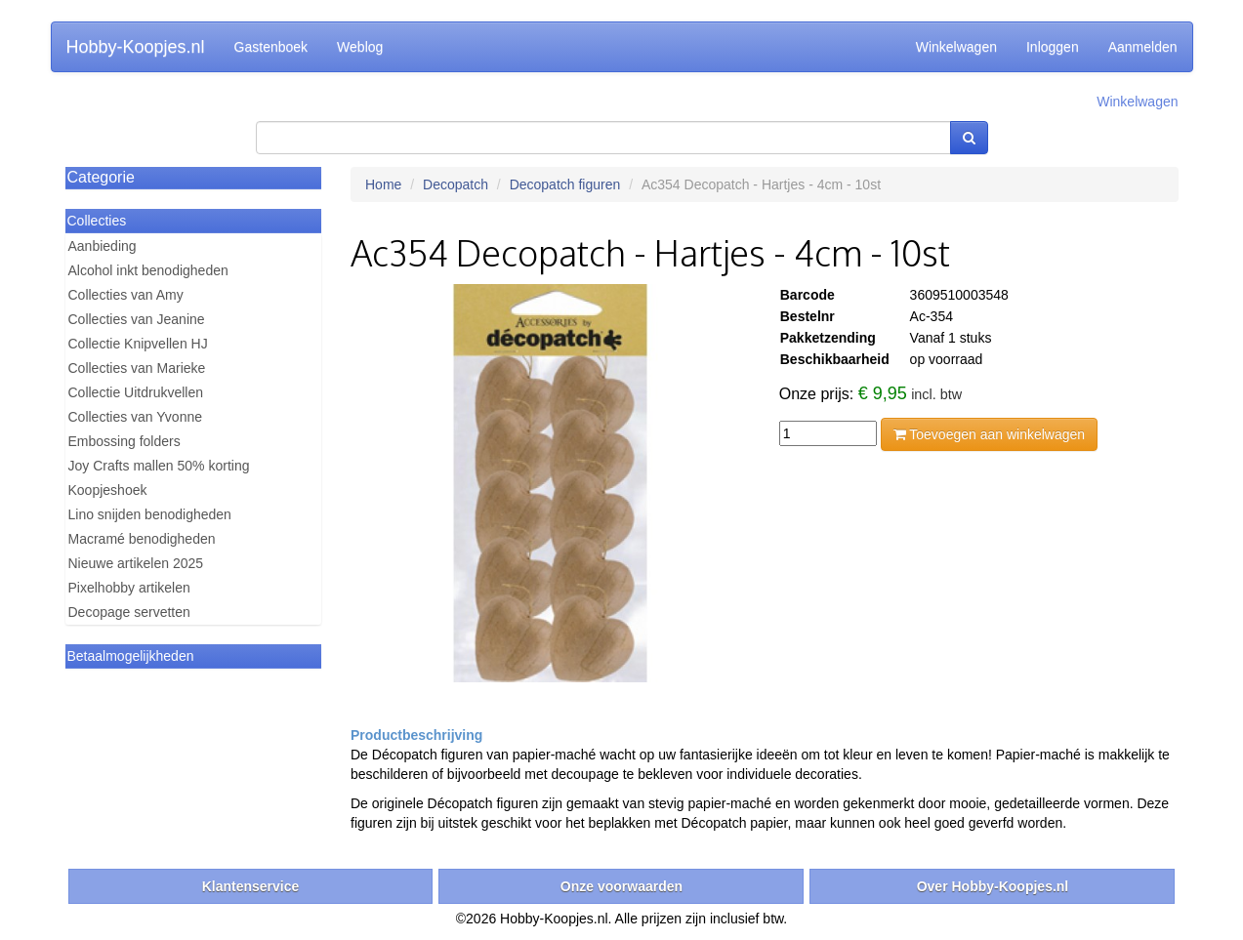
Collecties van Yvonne (135, 417)
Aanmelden (1143, 47)
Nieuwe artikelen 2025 (136, 563)
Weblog (360, 47)
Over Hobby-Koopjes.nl (993, 886)
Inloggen (1052, 47)
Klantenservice (251, 886)
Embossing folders (124, 441)
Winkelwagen (956, 47)
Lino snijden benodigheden (149, 514)
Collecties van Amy (126, 295)
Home (383, 184)
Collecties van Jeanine (136, 319)
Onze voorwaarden (621, 886)
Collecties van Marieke (137, 368)
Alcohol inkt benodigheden (148, 270)
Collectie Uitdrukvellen (136, 392)
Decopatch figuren (565, 184)
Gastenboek (271, 47)
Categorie (101, 177)
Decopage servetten (129, 612)
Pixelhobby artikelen (129, 587)
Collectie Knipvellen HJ (138, 343)
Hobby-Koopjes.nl (135, 47)
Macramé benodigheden (142, 539)
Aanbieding (102, 246)
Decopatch (455, 184)
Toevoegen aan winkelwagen (989, 434)
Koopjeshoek (107, 490)
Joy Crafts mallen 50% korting (159, 465)
